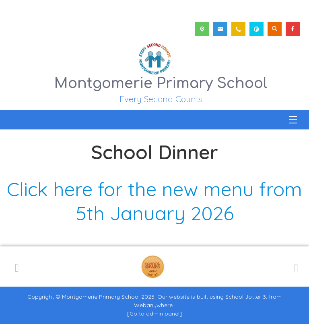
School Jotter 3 (245, 296)
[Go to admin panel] (154, 313)
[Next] (295, 266)
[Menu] (293, 119)
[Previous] (17, 266)
